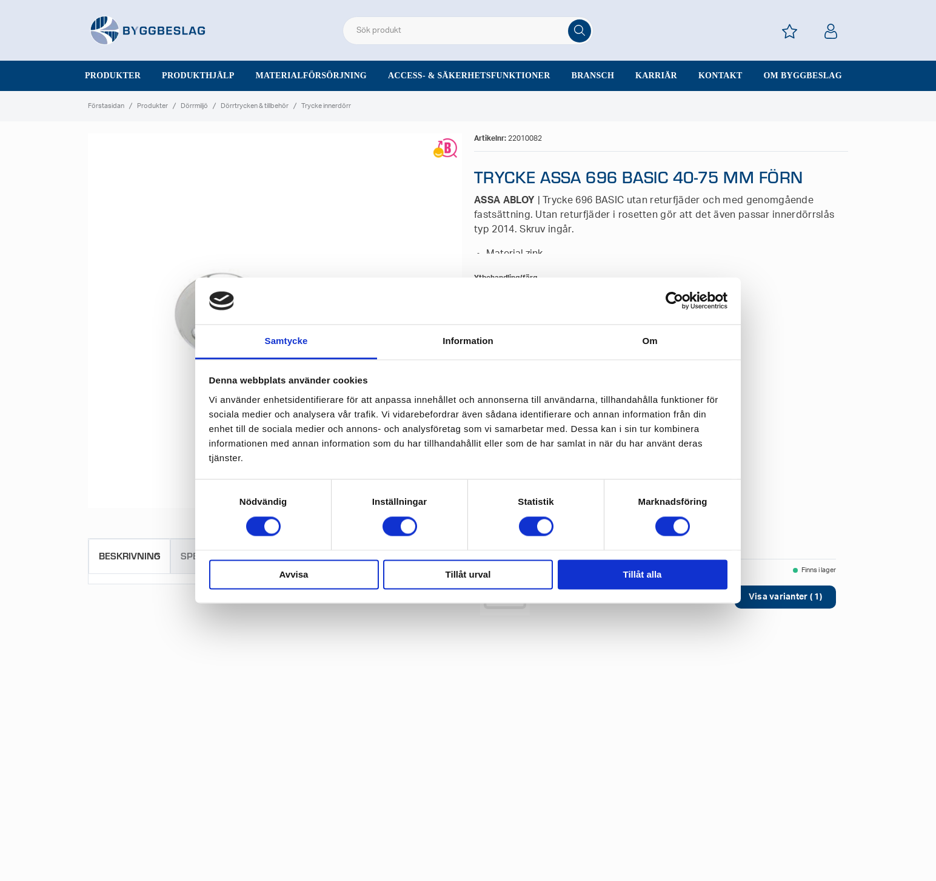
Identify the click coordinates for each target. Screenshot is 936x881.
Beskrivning (129, 555)
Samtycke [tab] (286, 341)
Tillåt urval (468, 574)
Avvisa (294, 574)
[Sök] (579, 30)
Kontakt (720, 75)
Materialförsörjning (311, 75)
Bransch (593, 75)
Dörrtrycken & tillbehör (255, 106)
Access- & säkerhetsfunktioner (469, 75)
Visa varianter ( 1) (785, 597)
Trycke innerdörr (326, 106)
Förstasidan (106, 106)
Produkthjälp (198, 75)
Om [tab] (649, 341)
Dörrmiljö (194, 106)
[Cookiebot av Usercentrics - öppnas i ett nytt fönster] (674, 301)
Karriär (656, 75)
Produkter (113, 75)
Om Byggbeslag (802, 75)
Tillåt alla (642, 574)
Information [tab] (468, 341)
